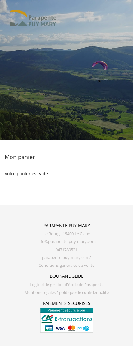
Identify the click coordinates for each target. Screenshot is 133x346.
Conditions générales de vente (66, 265)
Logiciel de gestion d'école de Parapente (66, 284)
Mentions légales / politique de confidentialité (67, 292)
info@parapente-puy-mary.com (66, 241)
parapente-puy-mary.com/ (66, 257)
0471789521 (66, 249)
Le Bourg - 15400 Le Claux (66, 233)
